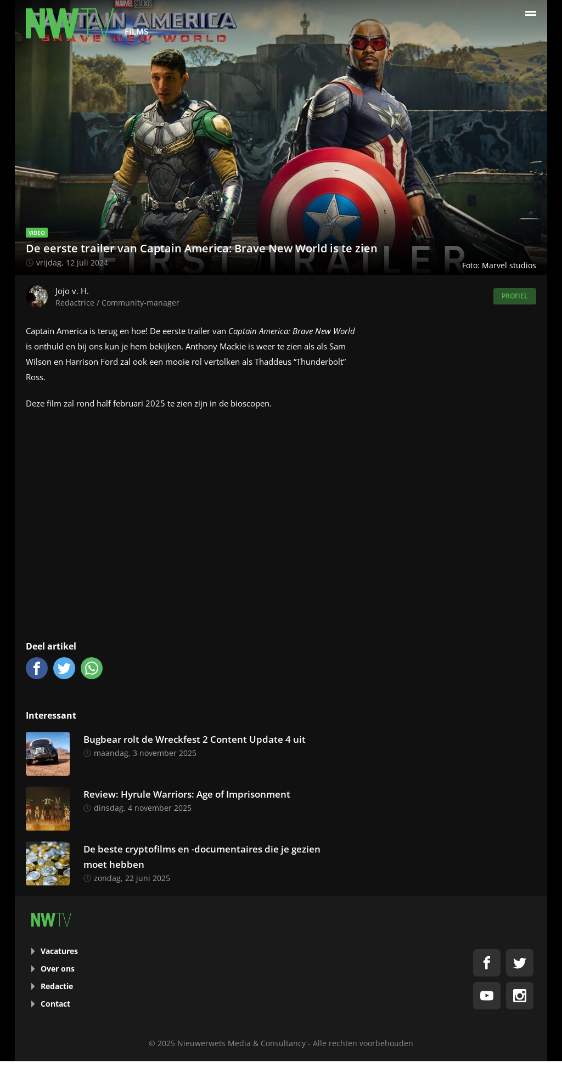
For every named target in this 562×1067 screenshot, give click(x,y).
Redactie (57, 986)
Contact (55, 1003)
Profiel (515, 296)
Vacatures (59, 951)
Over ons (58, 968)
